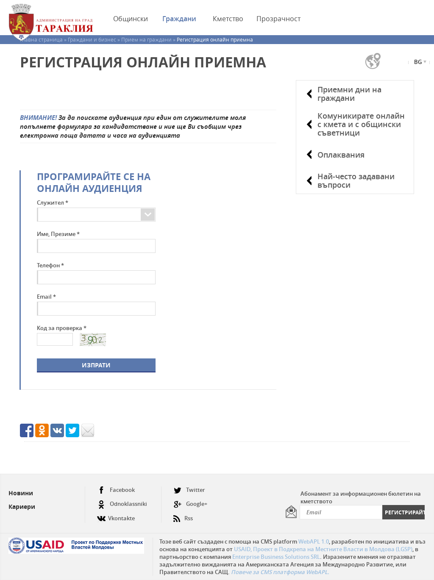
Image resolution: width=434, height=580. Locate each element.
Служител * (52, 202)
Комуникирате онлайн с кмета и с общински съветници (361, 124)
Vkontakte (116, 515)
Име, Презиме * (58, 234)
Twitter (189, 490)
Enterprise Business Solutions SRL (276, 557)
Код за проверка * (61, 328)
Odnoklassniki (122, 504)
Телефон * (50, 265)
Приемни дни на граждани (349, 93)
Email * (46, 296)
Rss (183, 515)
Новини (20, 493)
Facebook (116, 490)
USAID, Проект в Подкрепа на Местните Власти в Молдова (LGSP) (323, 549)
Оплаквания (340, 155)
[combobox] (137, 215)
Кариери (21, 506)
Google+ (190, 504)
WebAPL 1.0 (313, 541)
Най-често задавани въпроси (356, 180)
